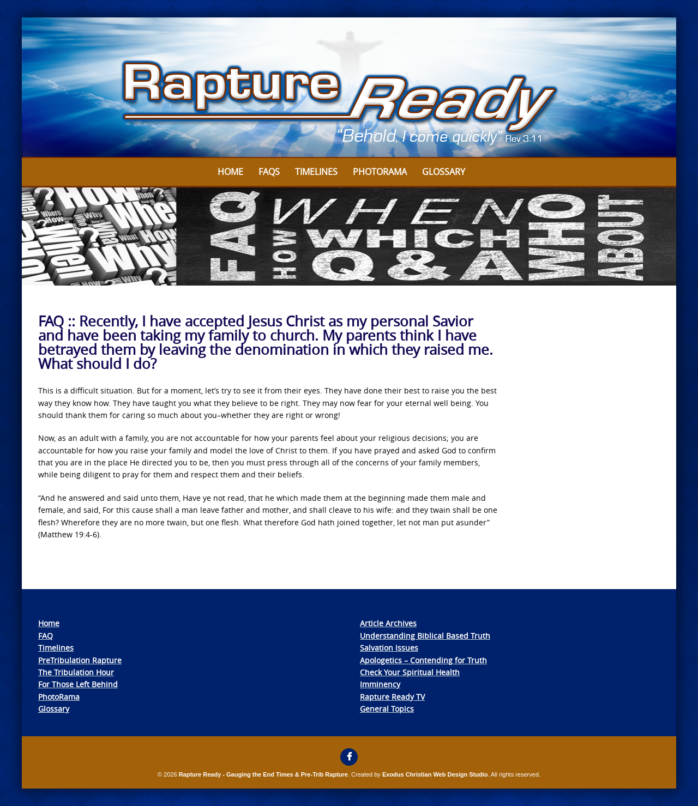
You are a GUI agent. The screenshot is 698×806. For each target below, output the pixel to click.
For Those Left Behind (78, 684)
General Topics (387, 709)
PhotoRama (59, 697)
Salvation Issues (389, 648)
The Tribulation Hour (76, 672)
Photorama (380, 172)
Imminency (380, 684)
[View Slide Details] (349, 87)
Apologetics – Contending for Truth (423, 660)
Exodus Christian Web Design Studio (435, 774)
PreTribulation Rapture (80, 660)
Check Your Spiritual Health (410, 672)
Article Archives (388, 623)
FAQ (45, 636)
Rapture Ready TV (392, 697)
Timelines (316, 172)
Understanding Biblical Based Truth (425, 636)
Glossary (443, 172)
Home (230, 172)
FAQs (269, 172)
